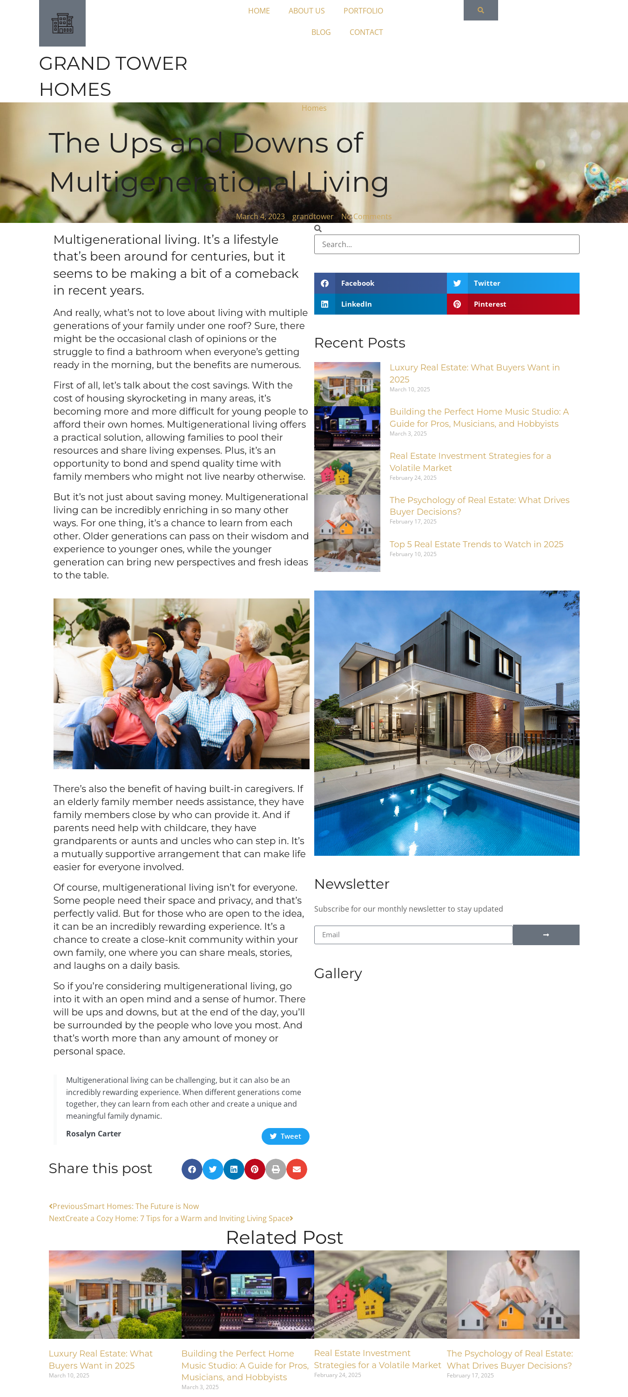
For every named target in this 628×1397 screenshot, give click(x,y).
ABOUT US (316, 11)
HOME (269, 11)
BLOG (331, 32)
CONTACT (376, 32)
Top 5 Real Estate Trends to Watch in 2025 (477, 544)
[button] (192, 1169)
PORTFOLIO (373, 11)
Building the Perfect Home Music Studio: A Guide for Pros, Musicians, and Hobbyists (245, 1365)
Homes (314, 108)
